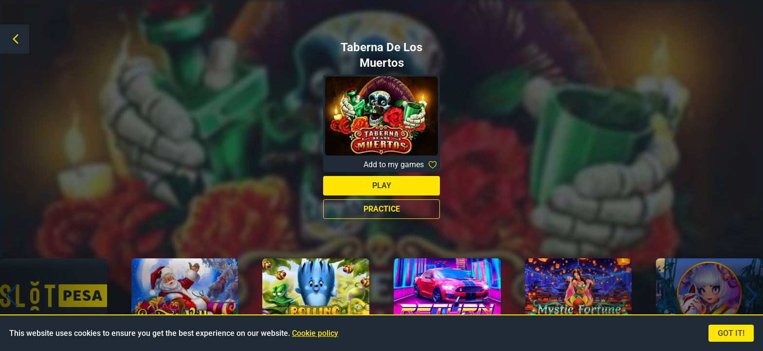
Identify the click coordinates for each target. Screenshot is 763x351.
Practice (381, 209)
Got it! (731, 333)
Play (381, 185)
